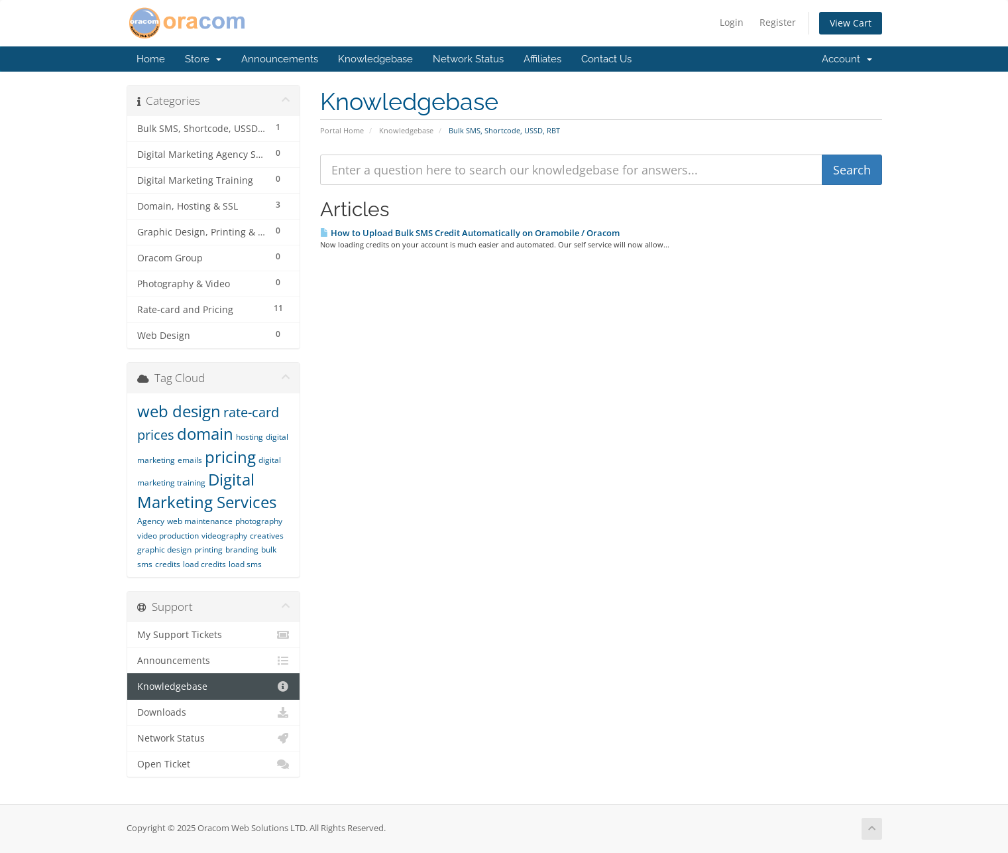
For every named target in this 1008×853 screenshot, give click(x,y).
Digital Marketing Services (206, 490)
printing (208, 549)
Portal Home (342, 130)
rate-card (251, 412)
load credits (204, 564)
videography (224, 535)
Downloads (213, 712)
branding (241, 549)
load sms (245, 564)
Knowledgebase (375, 59)
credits (167, 564)
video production (168, 535)
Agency (150, 521)
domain (205, 433)
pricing (230, 457)
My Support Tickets (213, 635)
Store (203, 59)
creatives (267, 535)
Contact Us (606, 59)
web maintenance (200, 521)
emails (190, 460)
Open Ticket (213, 764)
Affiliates (542, 59)
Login (732, 22)
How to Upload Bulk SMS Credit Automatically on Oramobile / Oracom (470, 233)
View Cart (850, 23)
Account (847, 59)
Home (151, 59)
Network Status (468, 59)
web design (179, 411)
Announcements (279, 59)
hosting (249, 436)
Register (777, 22)
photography (258, 521)
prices (155, 435)
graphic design (164, 549)
